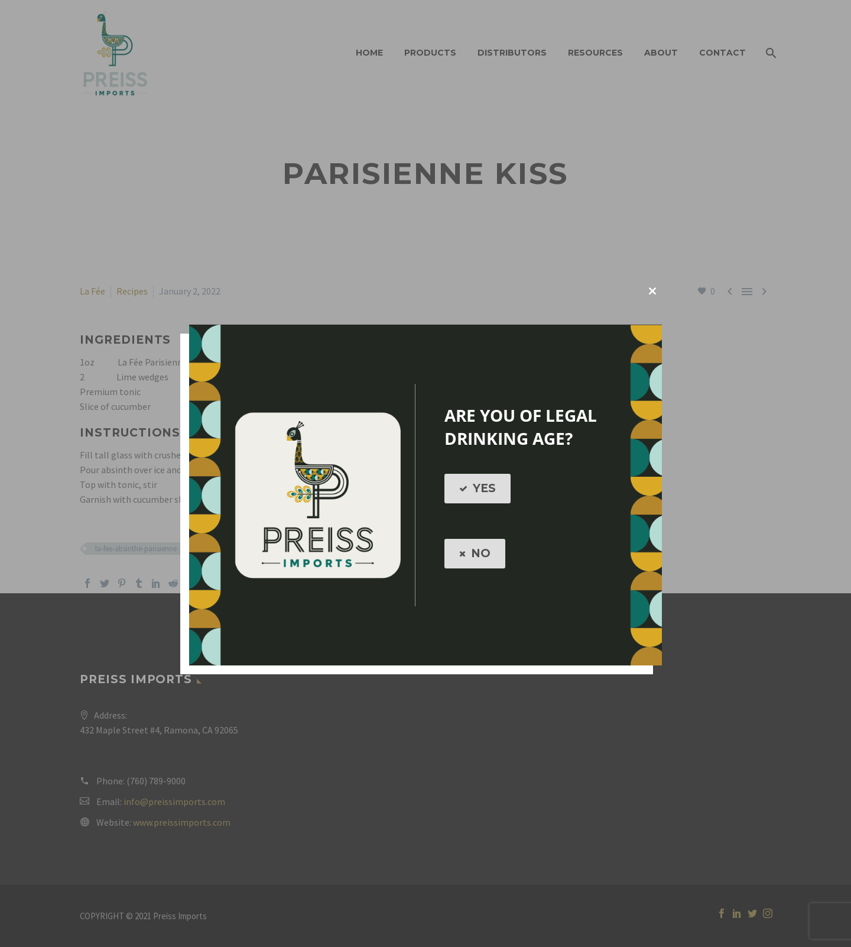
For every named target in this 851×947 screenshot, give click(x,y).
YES (477, 488)
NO (475, 553)
